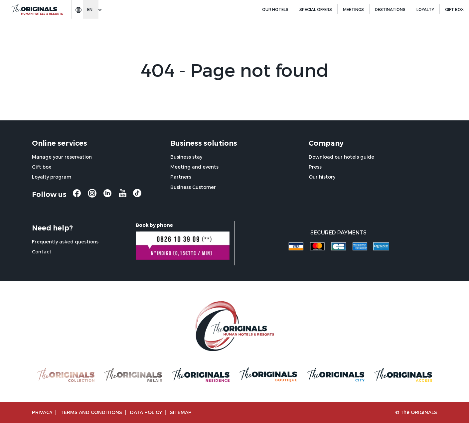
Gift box (41, 167)
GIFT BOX (454, 9)
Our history (322, 177)
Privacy (42, 412)
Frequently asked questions (65, 241)
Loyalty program (51, 177)
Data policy (146, 412)
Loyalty (425, 9)
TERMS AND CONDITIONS (91, 412)
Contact (42, 251)
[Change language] (90, 9)
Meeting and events (194, 167)
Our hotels (275, 9)
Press (315, 167)
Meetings (353, 9)
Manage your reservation (62, 157)
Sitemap (181, 412)
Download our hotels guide (341, 157)
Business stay (186, 157)
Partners (180, 177)
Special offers (315, 9)
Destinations (390, 9)
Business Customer (193, 187)
